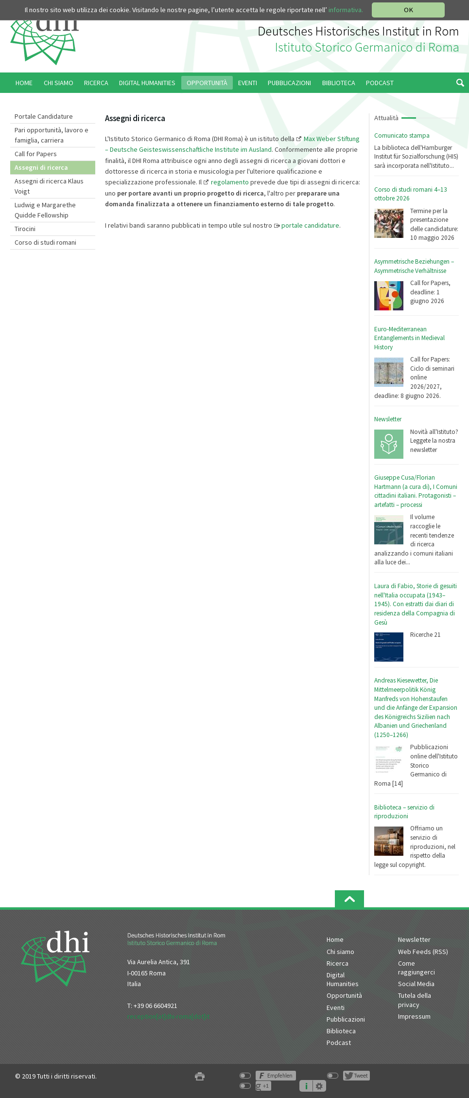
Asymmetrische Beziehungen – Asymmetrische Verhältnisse (414, 266)
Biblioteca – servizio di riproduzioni (404, 812)
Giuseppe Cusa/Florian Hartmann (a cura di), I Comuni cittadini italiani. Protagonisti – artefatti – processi (415, 491)
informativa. (346, 9)
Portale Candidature (44, 116)
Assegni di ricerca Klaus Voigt (49, 186)
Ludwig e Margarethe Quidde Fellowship (45, 209)
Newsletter (387, 419)
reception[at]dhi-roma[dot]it (168, 1016)
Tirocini (25, 228)
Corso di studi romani (45, 242)
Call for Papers (36, 153)
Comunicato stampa (402, 135)
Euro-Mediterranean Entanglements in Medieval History (409, 338)
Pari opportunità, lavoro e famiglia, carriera (51, 135)
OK (408, 9)
